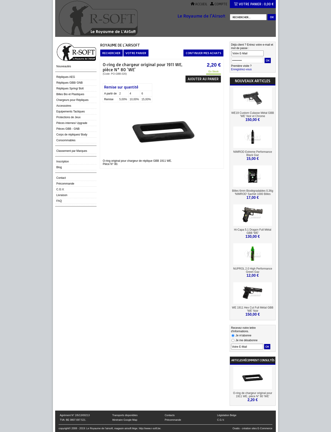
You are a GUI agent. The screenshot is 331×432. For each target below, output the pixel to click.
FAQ (59, 201)
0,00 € (269, 4)
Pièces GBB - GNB (68, 128)
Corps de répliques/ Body (71, 134)
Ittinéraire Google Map (124, 419)
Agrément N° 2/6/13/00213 (75, 415)
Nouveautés (63, 66)
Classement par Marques (71, 151)
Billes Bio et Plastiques (70, 94)
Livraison (61, 195)
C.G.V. (60, 189)
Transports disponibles (124, 415)
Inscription (62, 161)
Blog (59, 167)
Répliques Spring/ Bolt (70, 88)
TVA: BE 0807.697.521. (73, 419)
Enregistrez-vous (241, 69)
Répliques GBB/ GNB (69, 82)
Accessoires (63, 105)
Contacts (169, 415)
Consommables (65, 140)
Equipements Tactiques (70, 111)
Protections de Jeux (68, 117)
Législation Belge (227, 415)
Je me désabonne (246, 340)
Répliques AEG (65, 77)
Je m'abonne (243, 335)
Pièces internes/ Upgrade (71, 123)
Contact (61, 177)
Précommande (65, 183)
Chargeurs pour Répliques (72, 100)
